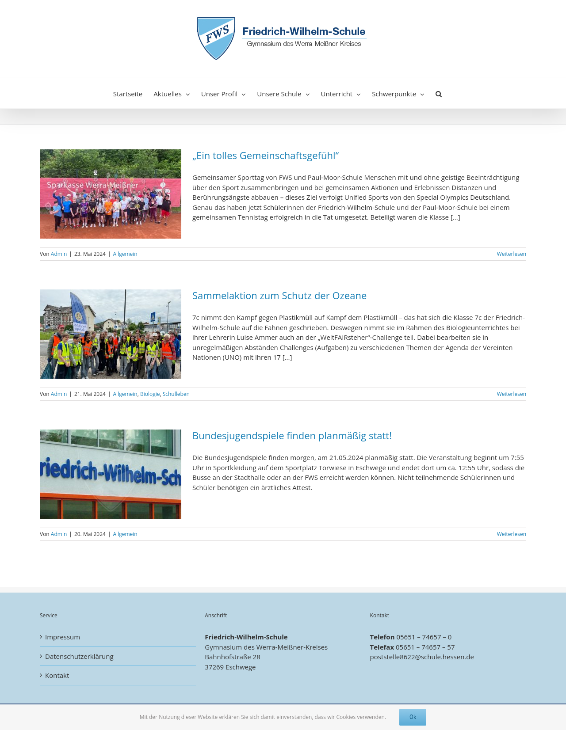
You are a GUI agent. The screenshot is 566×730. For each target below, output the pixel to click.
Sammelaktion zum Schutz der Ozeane (279, 295)
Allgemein (125, 254)
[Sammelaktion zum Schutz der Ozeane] (110, 334)
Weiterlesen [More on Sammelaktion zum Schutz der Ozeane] (511, 394)
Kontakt (57, 675)
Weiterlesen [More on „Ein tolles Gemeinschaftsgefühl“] (511, 254)
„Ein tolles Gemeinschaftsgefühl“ (265, 155)
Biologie (150, 394)
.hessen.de (457, 656)
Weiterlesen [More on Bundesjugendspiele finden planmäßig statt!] (511, 534)
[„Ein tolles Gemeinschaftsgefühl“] (110, 194)
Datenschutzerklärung (79, 656)
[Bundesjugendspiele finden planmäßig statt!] (110, 474)
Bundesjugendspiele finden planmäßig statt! (292, 435)
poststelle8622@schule (405, 656)
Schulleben (176, 394)
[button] (439, 92)
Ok (412, 717)
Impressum (62, 636)
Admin (59, 254)
